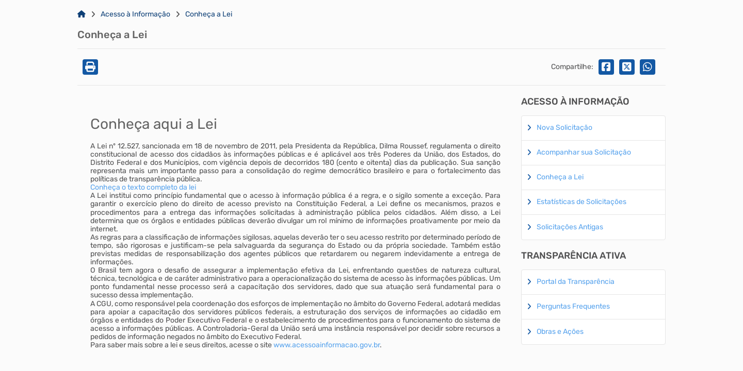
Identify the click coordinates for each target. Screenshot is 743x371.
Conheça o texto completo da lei (143, 187)
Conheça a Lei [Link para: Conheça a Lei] (208, 14)
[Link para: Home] (81, 14)
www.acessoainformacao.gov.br (326, 345)
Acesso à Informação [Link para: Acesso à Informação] (135, 14)
